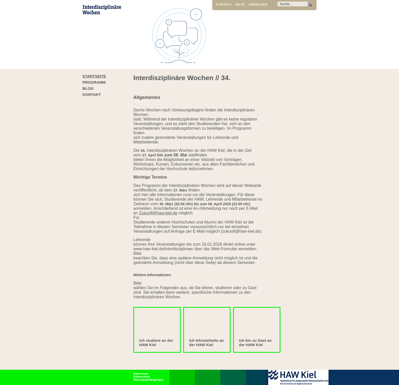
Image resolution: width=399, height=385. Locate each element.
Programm (94, 82)
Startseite (94, 76)
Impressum (140, 373)
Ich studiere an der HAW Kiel (156, 342)
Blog (87, 88)
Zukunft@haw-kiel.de (158, 213)
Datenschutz (141, 376)
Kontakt (224, 4)
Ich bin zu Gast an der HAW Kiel (255, 342)
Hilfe (240, 4)
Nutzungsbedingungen (148, 379)
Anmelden (257, 4)
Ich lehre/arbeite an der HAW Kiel (206, 342)
